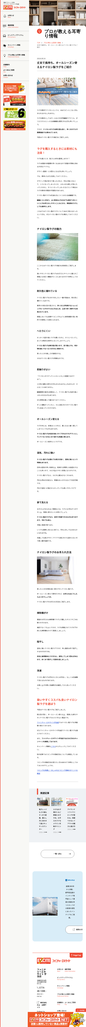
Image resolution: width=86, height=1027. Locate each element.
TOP (38, 43)
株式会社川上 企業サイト (42, 1004)
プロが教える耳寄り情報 (52, 43)
